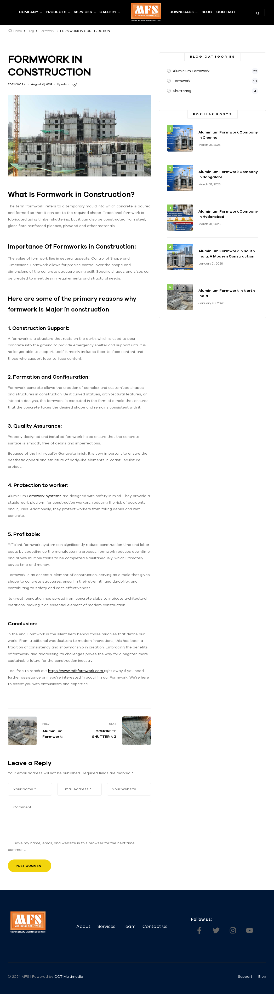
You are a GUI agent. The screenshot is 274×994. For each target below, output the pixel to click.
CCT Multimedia (69, 976)
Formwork (17, 84)
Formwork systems (44, 496)
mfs (63, 84)
